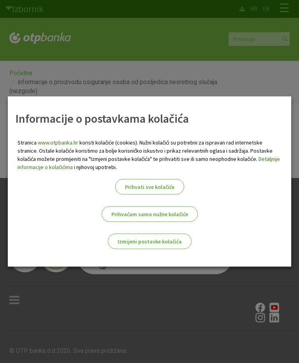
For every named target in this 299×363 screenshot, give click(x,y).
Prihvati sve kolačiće (149, 186)
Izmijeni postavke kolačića (150, 241)
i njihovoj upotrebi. (95, 167)
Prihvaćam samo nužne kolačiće (149, 214)
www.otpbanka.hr (58, 142)
